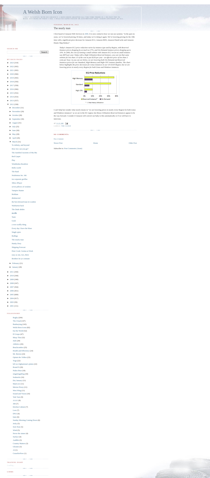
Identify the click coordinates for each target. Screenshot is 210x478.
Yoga (15, 361)
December (16, 108)
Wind (15, 430)
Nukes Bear (17, 370)
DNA (15, 414)
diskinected (16, 198)
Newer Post (58, 143)
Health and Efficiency (21, 351)
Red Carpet (16, 156)
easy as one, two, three (20, 255)
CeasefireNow (18, 453)
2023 (12, 63)
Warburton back (18, 206)
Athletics (16, 344)
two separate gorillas (19, 179)
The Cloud (66, 126)
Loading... (11, 465)
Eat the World (18, 331)
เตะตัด (14, 213)
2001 (12, 306)
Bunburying (17, 324)
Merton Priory (18, 387)
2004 (12, 298)
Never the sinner (19, 433)
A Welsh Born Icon (42, 12)
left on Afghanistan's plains (23, 364)
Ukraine (16, 447)
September (16, 119)
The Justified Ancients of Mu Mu (24, 153)
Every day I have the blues (22, 228)
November (16, 111)
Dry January (17, 380)
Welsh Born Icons (19, 327)
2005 (12, 294)
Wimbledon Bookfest (20, 164)
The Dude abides (18, 209)
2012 (12, 104)
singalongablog (18, 374)
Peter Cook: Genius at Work (22, 251)
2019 (12, 78)
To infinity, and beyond (20, 145)
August (15, 123)
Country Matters (19, 443)
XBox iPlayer (17, 183)
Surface (16, 437)
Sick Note (16, 427)
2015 (12, 93)
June (14, 130)
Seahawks (16, 377)
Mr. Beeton (17, 354)
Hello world (16, 168)
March (15, 142)
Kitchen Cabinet (19, 407)
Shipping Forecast (18, 247)
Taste (14, 217)
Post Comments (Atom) (73, 148)
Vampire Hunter (18, 190)
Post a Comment (58, 139)
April (14, 138)
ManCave (16, 384)
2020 (12, 74)
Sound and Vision (19, 394)
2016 (12, 89)
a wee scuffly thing (19, 224)
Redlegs (15, 236)
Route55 (16, 367)
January (15, 267)
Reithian (15, 194)
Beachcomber (18, 347)
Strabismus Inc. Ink (19, 175)
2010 (12, 276)
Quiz (14, 417)
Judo (14, 341)
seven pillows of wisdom (21, 187)
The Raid (15, 171)
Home (95, 143)
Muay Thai (17, 337)
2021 (12, 70)
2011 (12, 272)
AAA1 (15, 400)
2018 (12, 81)
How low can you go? (20, 149)
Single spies (16, 232)
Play (13, 160)
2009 (12, 279)
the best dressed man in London (24, 202)
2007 (12, 287)
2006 (86, 34)
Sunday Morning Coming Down (25, 420)
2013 (12, 100)
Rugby (15, 317)
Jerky (15, 423)
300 (14, 404)
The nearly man (18, 240)
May (14, 134)
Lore (14, 410)
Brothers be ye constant (20, 258)
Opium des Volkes (20, 357)
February (16, 263)
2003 (12, 302)
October (15, 115)
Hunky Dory (16, 243)
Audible (16, 440)
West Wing (17, 390)
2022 (12, 66)
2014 (12, 97)
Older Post (133, 143)
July (14, 126)
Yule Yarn (16, 397)
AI (14, 450)
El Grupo (16, 334)
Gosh (14, 221)
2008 (12, 283)
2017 (12, 85)
